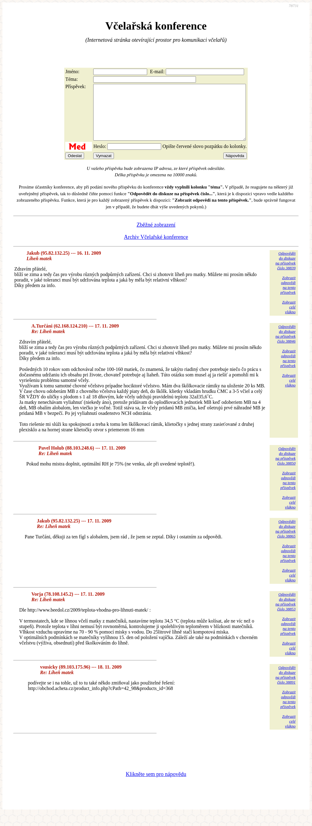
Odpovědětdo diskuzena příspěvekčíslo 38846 (285, 344)
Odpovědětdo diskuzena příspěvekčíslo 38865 (285, 539)
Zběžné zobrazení (155, 236)
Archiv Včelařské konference (156, 248)
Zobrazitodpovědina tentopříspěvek (288, 296)
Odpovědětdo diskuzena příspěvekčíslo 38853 (285, 612)
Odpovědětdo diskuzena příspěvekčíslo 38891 (285, 685)
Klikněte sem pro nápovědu (156, 785)
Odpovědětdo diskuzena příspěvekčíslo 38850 (285, 466)
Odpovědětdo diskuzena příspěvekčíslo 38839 (285, 271)
